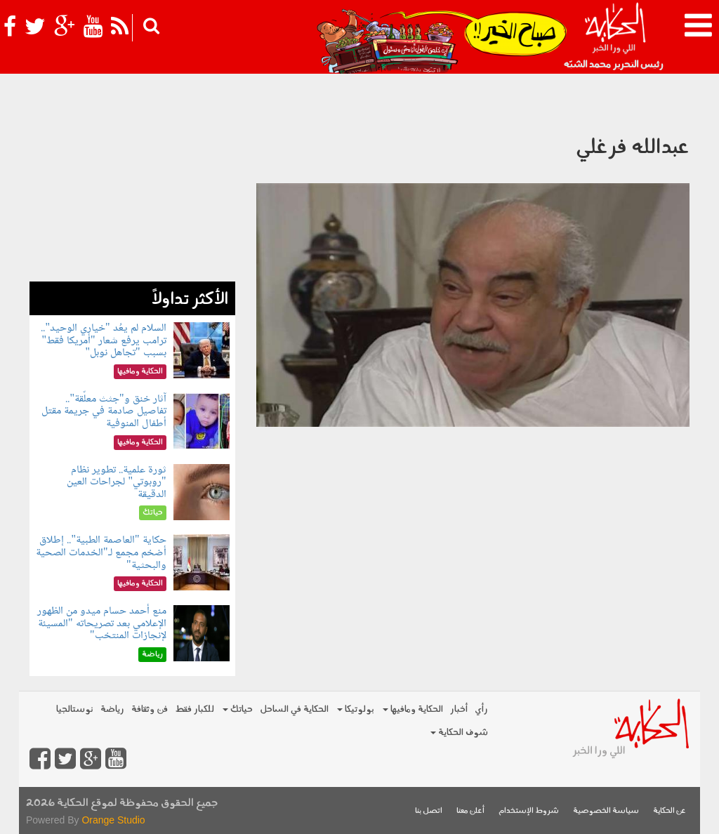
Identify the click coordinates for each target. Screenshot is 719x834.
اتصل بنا (428, 811)
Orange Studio (113, 820)
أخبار (459, 709)
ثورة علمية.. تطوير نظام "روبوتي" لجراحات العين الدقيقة (116, 482)
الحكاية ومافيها (413, 709)
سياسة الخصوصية (606, 811)
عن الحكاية (669, 811)
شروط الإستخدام (529, 811)
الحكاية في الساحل (294, 709)
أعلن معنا (470, 811)
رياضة (112, 709)
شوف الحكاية (459, 732)
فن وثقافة (149, 709)
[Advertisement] (132, 194)
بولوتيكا (355, 709)
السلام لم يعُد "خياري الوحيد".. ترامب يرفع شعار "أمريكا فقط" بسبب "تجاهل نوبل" (103, 340)
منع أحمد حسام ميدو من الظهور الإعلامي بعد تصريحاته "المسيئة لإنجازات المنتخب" (101, 623)
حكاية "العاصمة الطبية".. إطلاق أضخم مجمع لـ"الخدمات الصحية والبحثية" (101, 552)
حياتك (238, 709)
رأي (481, 709)
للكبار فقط (194, 709)
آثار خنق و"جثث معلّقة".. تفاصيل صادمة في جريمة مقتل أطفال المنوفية (103, 411)
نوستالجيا (74, 709)
